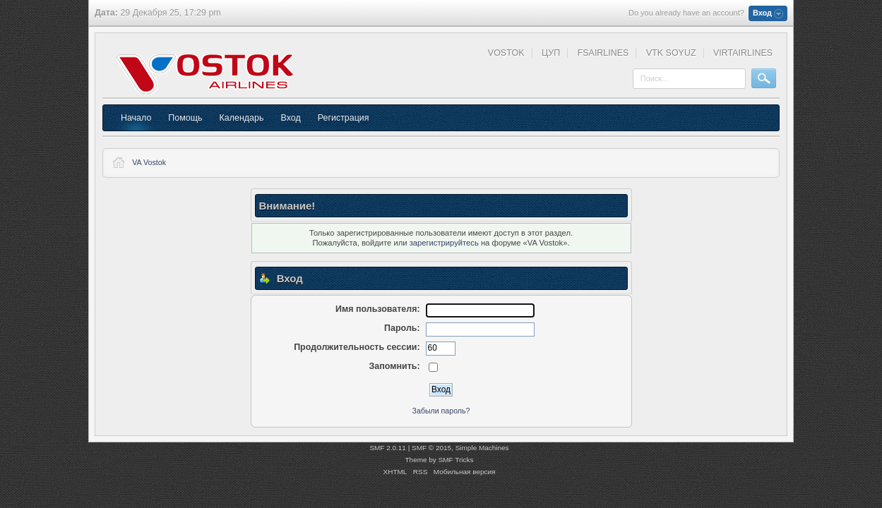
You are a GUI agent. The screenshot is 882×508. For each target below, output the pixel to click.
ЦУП (551, 53)
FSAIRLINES (603, 53)
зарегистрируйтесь (444, 242)
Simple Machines (482, 448)
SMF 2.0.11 (387, 448)
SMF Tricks (456, 460)
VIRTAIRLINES (743, 53)
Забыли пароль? (441, 410)
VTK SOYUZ (671, 53)
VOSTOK (506, 53)
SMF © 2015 (431, 448)
